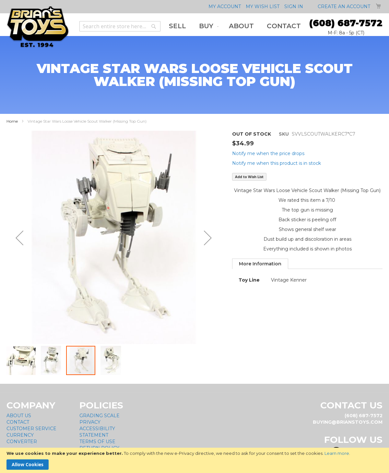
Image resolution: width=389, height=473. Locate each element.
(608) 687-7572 (346, 23)
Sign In (293, 6)
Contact (17, 422)
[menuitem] (177, 26)
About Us (18, 415)
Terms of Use (97, 441)
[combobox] (119, 26)
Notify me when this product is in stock (276, 163)
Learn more (336, 453)
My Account (224, 6)
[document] (194, 460)
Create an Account (344, 6)
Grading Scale (99, 415)
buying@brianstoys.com (348, 422)
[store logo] (37, 27)
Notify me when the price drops (268, 153)
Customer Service (31, 428)
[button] (19, 238)
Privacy (89, 422)
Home (12, 121)
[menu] (234, 26)
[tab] (260, 264)
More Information (260, 264)
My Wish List (262, 6)
